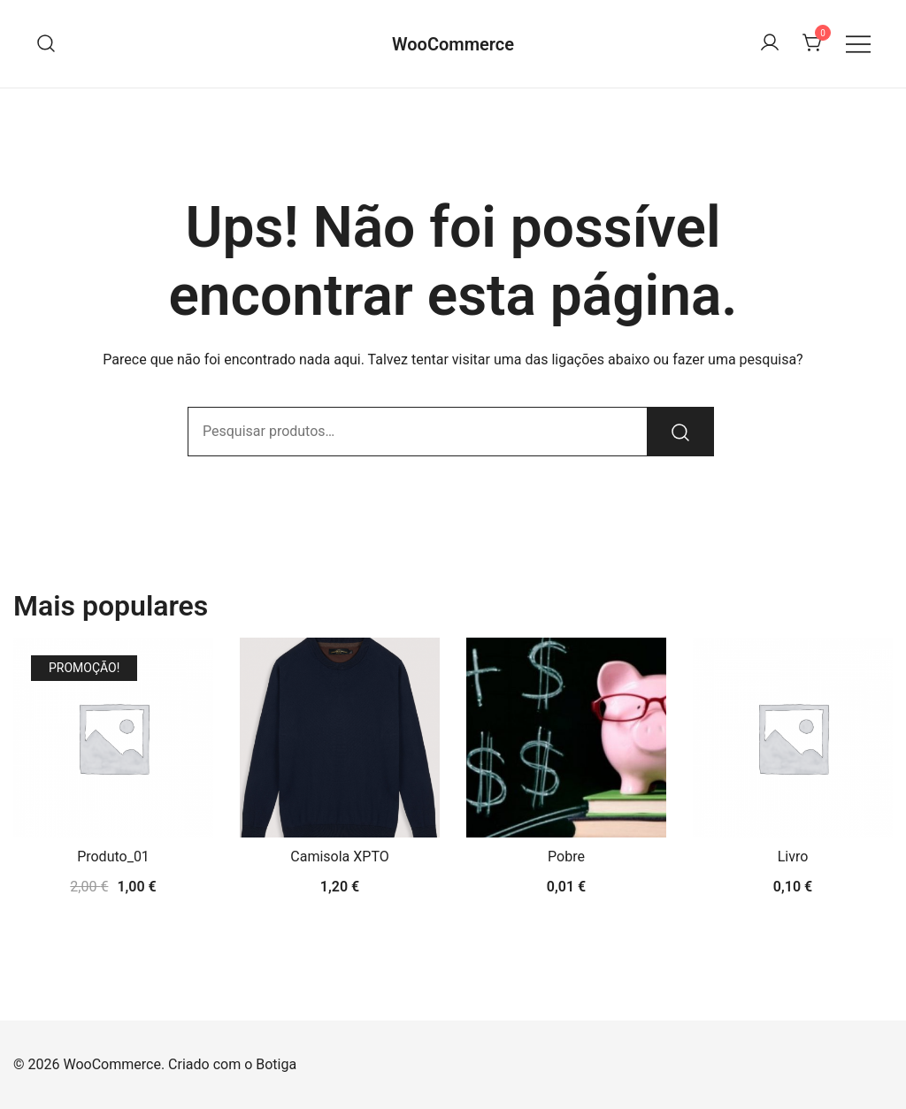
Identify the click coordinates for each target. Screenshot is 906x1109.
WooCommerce (453, 44)
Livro (793, 856)
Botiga (276, 1064)
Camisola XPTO (339, 856)
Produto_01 (113, 856)
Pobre (566, 856)
